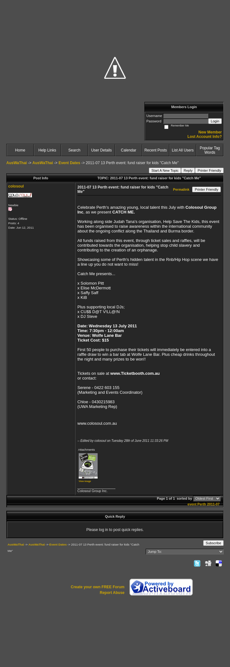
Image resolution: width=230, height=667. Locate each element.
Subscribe (213, 543)
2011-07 (213, 504)
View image (85, 481)
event (192, 504)
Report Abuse (112, 592)
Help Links (47, 150)
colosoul (16, 186)
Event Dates (69, 163)
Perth (201, 504)
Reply (188, 170)
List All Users (183, 150)
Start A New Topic (165, 170)
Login (215, 121)
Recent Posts (155, 150)
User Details (101, 150)
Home (20, 150)
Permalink (181, 189)
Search (74, 150)
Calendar (128, 150)
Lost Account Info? (204, 136)
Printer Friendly (209, 170)
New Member (210, 132)
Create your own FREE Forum (97, 587)
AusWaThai (16, 163)
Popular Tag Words (210, 150)
